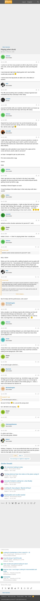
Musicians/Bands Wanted (14, 468)
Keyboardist (6, 577)
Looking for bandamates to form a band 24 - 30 (16, 552)
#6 (38, 175)
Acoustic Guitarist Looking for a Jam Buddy (18, 481)
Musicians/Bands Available (15, 482)
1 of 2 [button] (15, 455)
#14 (38, 345)
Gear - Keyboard (13, 475)
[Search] (38, 1)
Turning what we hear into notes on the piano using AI (21, 474)
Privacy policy (20, 596)
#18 (38, 417)
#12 (38, 309)
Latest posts (5, 549)
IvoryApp (6, 475)
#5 (38, 137)
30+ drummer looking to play (13, 467)
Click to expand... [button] (20, 294)
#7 (38, 201)
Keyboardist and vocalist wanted (14, 495)
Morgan (6, 482)
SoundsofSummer (8, 489)
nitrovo (4, 51)
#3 (38, 105)
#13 (38, 328)
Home (29, 596)
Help (26, 596)
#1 (38, 62)
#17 (38, 394)
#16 (38, 375)
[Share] (36, 62)
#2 (38, 90)
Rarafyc (6, 468)
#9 (38, 233)
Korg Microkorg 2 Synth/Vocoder (12, 558)
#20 (38, 445)
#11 (38, 277)
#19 (38, 430)
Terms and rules (12, 596)
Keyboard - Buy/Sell (8, 561)
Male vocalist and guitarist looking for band (15, 563)
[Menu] (2, 2)
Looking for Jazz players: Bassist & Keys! (17, 488)
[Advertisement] (20, 25)
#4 (38, 120)
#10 (38, 247)
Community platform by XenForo (14, 599)
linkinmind (6, 496)
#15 (38, 362)
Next (21, 455)
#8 (38, 220)
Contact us (3, 596)
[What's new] (34, 1)
